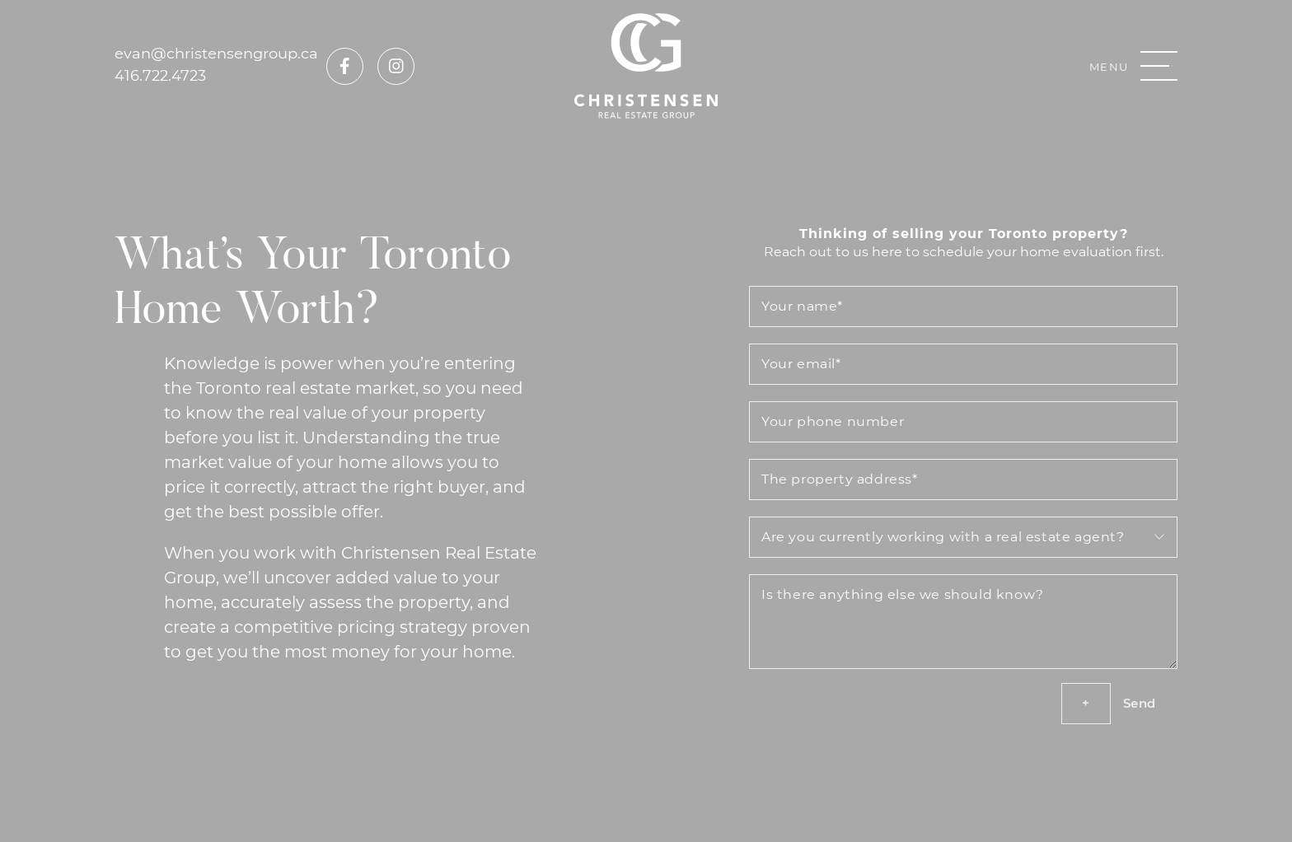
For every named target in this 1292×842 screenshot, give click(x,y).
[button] (1133, 66)
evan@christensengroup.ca (216, 53)
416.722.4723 (160, 75)
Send (1139, 703)
